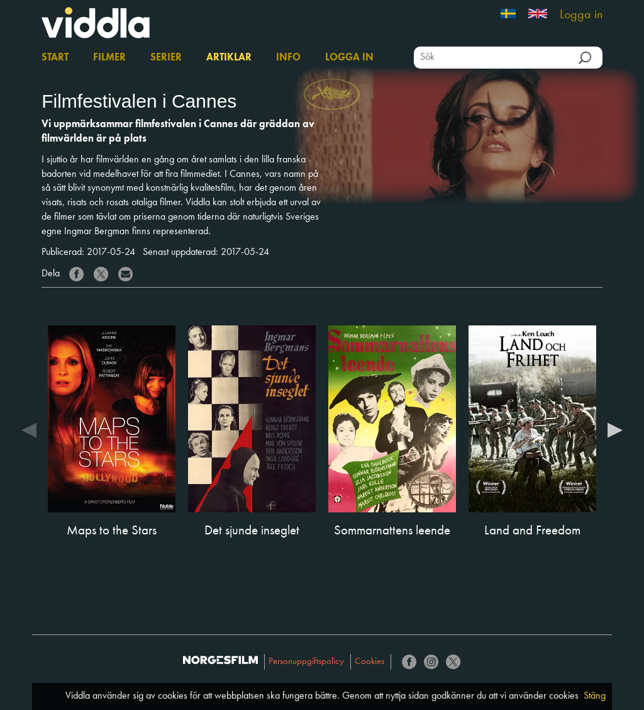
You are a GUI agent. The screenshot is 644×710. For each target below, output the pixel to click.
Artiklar (229, 58)
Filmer (109, 58)
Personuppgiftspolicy (306, 662)
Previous (29, 429)
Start (55, 58)
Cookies (369, 662)
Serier (166, 58)
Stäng (595, 696)
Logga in (581, 15)
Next (615, 429)
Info (288, 58)
